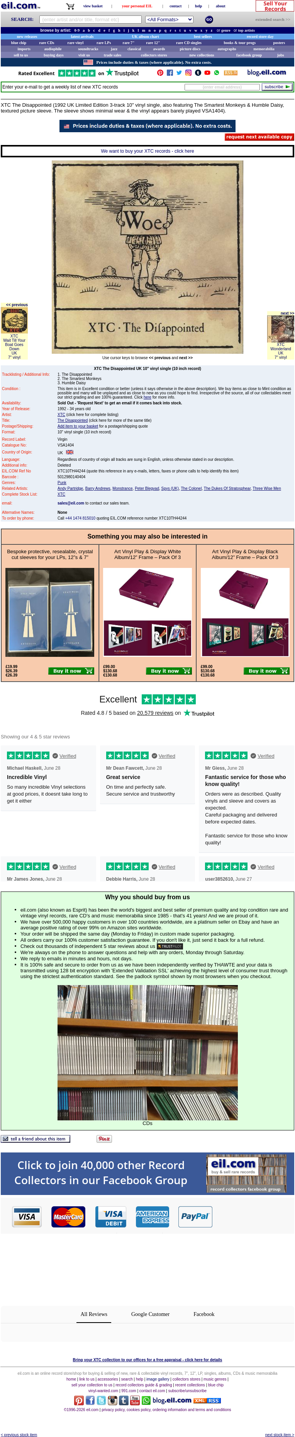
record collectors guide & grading (143, 1385)
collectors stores (154, 55)
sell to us (21, 55)
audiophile (53, 49)
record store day (260, 36)
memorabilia (263, 49)
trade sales (112, 55)
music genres (214, 1379)
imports (23, 49)
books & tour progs (240, 43)
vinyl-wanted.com (103, 1391)
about (220, 6)
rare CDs (46, 43)
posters (279, 43)
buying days (53, 55)
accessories (108, 1379)
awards (159, 49)
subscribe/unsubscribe (187, 1391)
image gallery (157, 1379)
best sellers (203, 36)
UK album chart (145, 36)
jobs (280, 55)
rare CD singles (189, 43)
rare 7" (128, 43)
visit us (84, 55)
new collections (202, 55)
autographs (226, 49)
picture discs (190, 49)
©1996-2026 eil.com (81, 1410)
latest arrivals (82, 36)
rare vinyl (76, 43)
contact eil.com (152, 1391)
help (198, 6)
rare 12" (153, 43)
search (127, 1379)
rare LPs (104, 43)
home (71, 1379)
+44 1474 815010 (80, 518)
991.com (128, 1391)
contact (175, 6)
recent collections (190, 1385)
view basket (93, 6)
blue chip (18, 43)
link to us (86, 1379)
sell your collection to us (91, 1385)
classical (134, 49)
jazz (114, 49)
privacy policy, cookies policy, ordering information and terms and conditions (166, 1410)
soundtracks (88, 49)
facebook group (249, 55)
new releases (27, 36)
